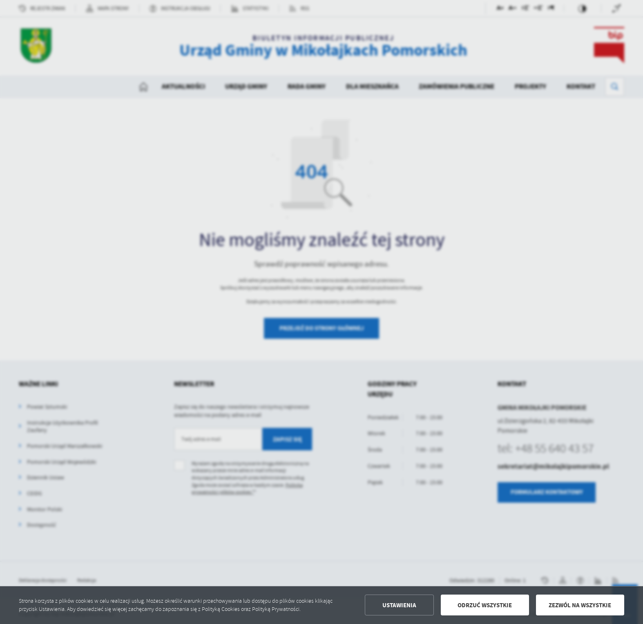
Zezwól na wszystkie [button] (580, 605)
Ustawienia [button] (399, 605)
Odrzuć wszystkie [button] (485, 605)
